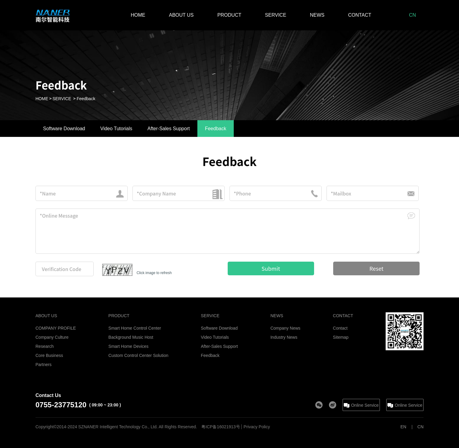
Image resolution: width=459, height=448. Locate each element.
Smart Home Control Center (135, 328)
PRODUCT (229, 15)
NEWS (317, 15)
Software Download (219, 328)
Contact (340, 328)
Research (44, 346)
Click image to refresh (154, 273)
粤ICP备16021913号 (220, 426)
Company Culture (52, 337)
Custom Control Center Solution (139, 355)
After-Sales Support (219, 346)
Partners (43, 364)
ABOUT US (181, 15)
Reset (377, 268)
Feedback (86, 98)
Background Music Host (131, 337)
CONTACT (359, 15)
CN (412, 15)
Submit (271, 268)
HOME (138, 15)
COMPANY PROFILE (55, 328)
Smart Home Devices (129, 346)
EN (403, 426)
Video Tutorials (215, 337)
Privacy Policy (256, 426)
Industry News (283, 337)
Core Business (49, 355)
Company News (285, 328)
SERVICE (275, 15)
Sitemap (340, 337)
